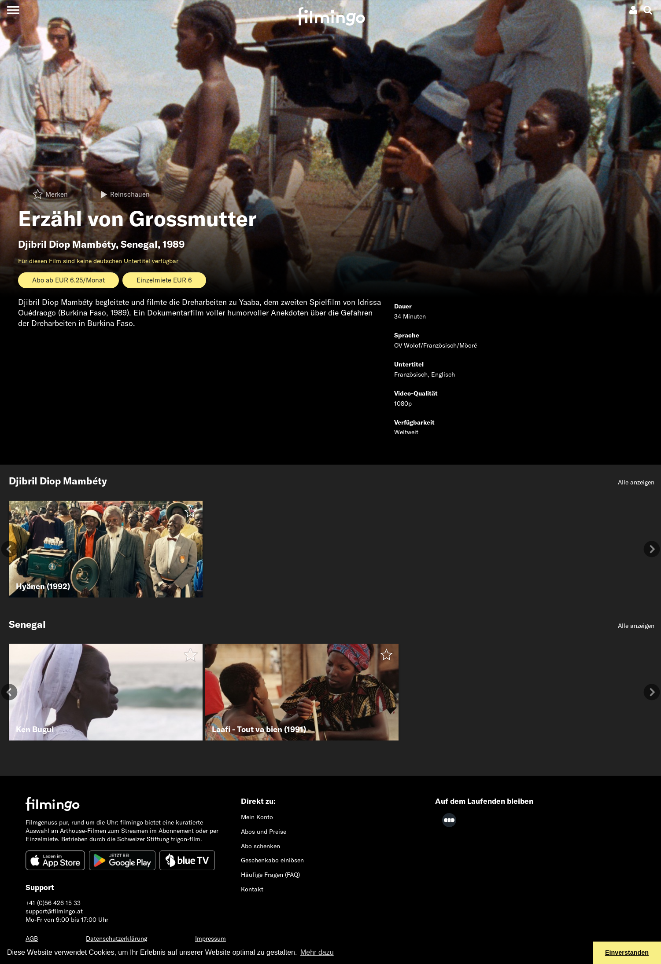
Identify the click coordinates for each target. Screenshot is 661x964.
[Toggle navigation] (13, 10)
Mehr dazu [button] (317, 952)
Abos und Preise (263, 832)
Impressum (210, 938)
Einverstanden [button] (627, 952)
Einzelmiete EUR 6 (164, 280)
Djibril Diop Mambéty (67, 244)
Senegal (139, 244)
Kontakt (252, 889)
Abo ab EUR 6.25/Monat (68, 280)
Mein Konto (257, 817)
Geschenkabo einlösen (272, 860)
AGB (32, 938)
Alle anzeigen (636, 482)
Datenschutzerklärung (116, 938)
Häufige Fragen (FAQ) (270, 875)
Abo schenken (260, 846)
